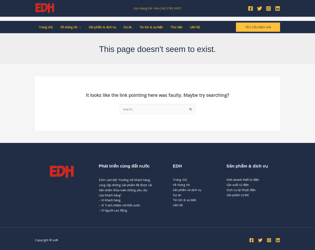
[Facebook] (250, 8)
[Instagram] (268, 8)
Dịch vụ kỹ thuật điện (241, 190)
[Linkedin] (277, 8)
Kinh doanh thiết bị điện (243, 180)
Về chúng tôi (68, 27)
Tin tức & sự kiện (145, 27)
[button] (77, 27)
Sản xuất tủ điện (238, 185)
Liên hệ (186, 27)
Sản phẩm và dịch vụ (187, 190)
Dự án (123, 27)
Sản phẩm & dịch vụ (99, 27)
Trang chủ (45, 27)
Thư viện (169, 27)
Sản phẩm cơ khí (238, 195)
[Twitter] (259, 8)
